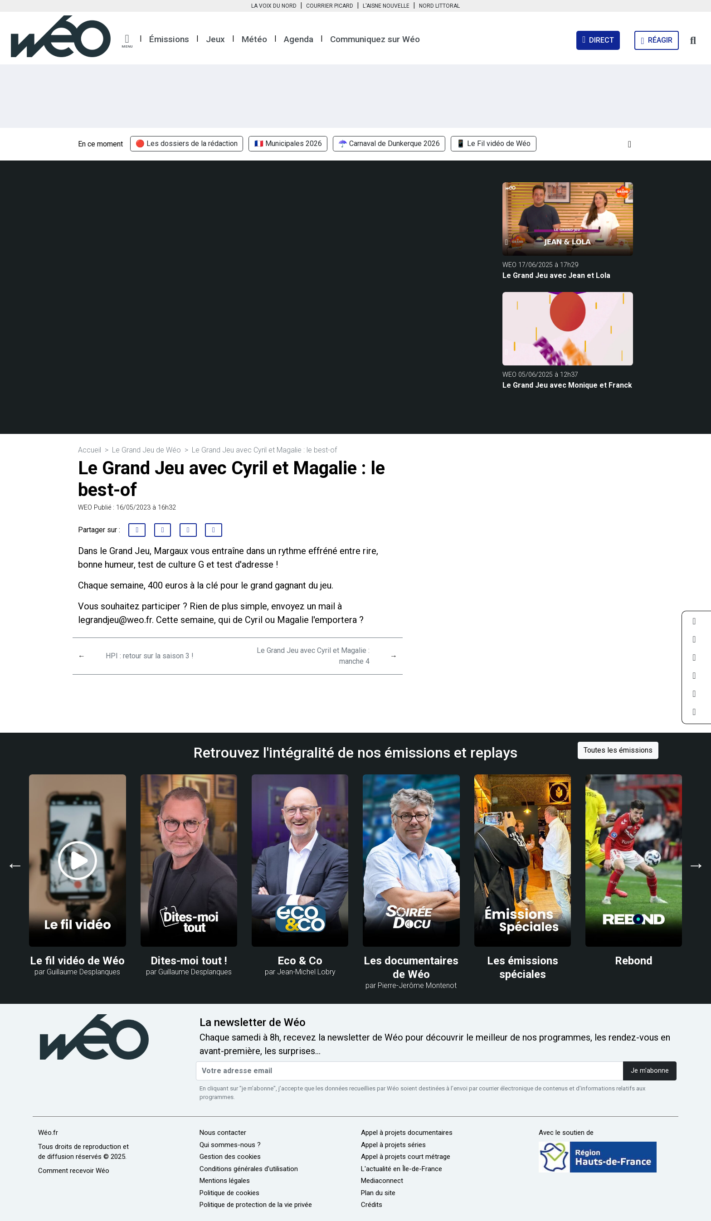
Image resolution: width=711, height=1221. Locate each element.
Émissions (169, 39)
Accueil (89, 450)
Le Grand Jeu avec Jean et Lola (556, 275)
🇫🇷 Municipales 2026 (288, 144)
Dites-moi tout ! (189, 960)
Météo (254, 39)
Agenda (298, 39)
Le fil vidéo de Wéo (77, 960)
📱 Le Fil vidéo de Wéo (493, 144)
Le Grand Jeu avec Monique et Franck (567, 385)
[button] (127, 41)
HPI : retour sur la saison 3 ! (150, 656)
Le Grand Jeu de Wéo (146, 450)
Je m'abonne (650, 1071)
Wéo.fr (48, 1133)
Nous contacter (223, 1133)
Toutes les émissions (618, 750)
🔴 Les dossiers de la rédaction (187, 144)
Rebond (634, 960)
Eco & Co (300, 960)
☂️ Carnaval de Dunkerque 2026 (389, 144)
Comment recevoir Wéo (73, 1171)
